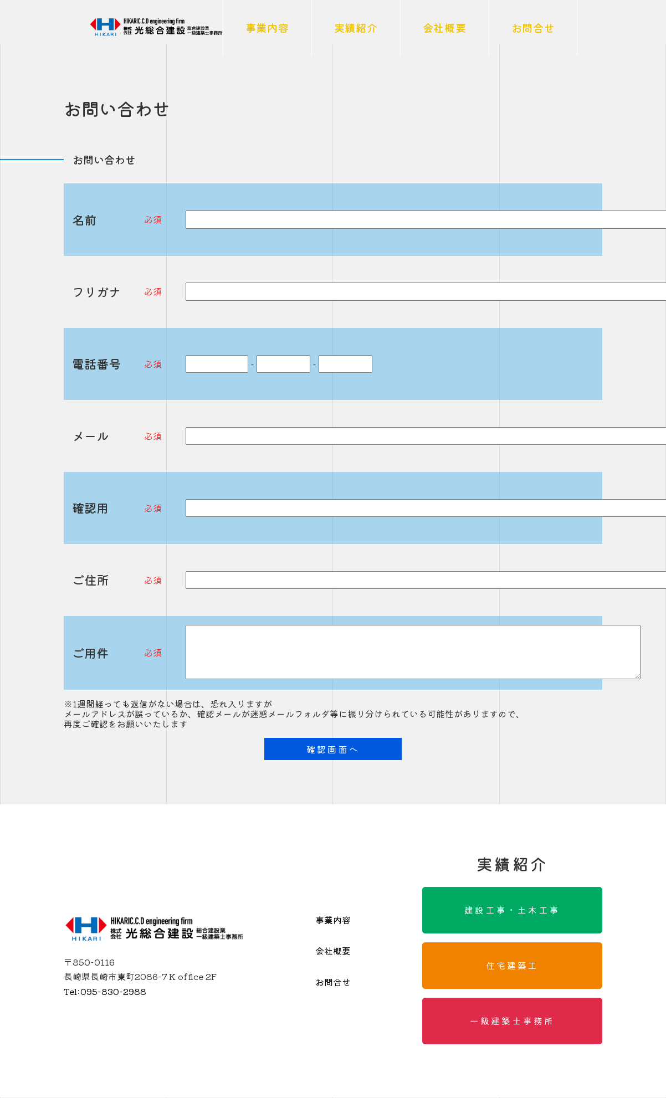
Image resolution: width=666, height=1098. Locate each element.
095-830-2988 (105, 991)
